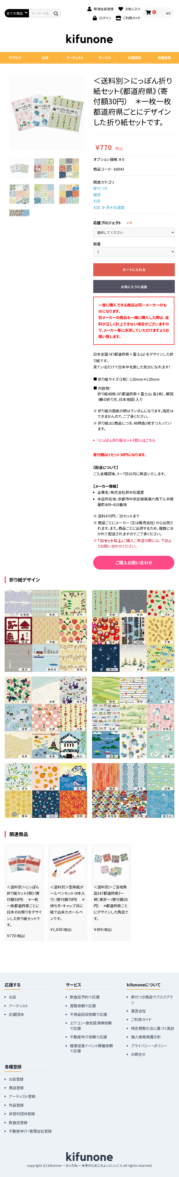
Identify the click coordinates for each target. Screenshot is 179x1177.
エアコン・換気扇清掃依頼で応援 (91, 1025)
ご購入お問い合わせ (133, 562)
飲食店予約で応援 (85, 997)
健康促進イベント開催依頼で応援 (91, 1048)
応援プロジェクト (107, 222)
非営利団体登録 (22, 1113)
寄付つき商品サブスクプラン (152, 999)
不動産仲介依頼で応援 (88, 1037)
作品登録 (16, 1105)
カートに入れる (134, 269)
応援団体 (134, 57)
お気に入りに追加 (134, 286)
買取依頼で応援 (83, 1005)
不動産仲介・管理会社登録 (30, 1131)
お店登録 (16, 1079)
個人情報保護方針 (146, 1037)
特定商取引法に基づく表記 (152, 1028)
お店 (96, 201)
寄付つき (100, 188)
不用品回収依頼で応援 (88, 1014)
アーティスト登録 (22, 1096)
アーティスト (75, 57)
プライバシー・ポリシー (149, 1045)
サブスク (15, 57)
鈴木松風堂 (115, 207)
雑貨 (97, 194)
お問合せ (138, 1054)
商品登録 (16, 1087)
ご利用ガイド (141, 1019)
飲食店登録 (18, 1122)
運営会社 (138, 1011)
